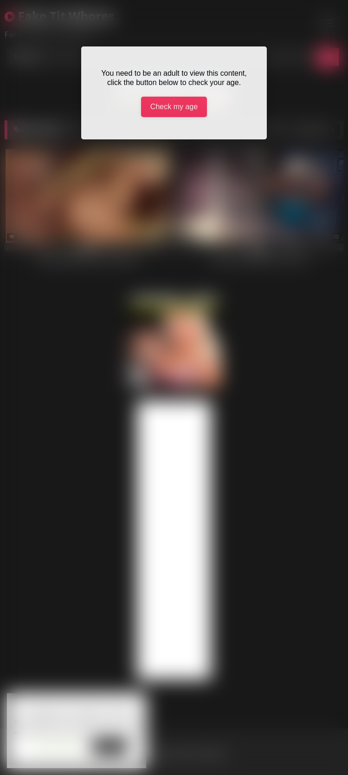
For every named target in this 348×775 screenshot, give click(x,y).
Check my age (174, 107)
